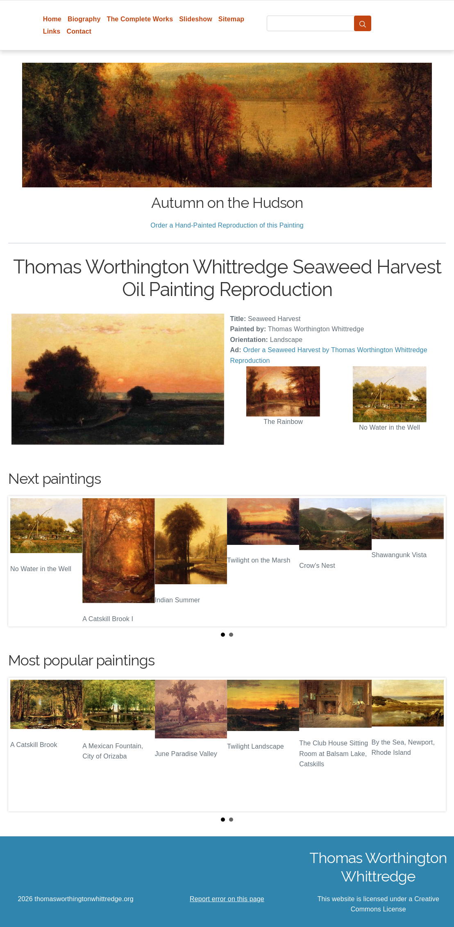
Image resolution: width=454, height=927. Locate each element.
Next (433, 561)
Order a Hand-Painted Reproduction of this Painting (227, 225)
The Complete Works (140, 19)
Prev (20, 561)
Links (52, 31)
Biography (84, 19)
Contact (78, 31)
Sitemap (231, 19)
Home (52, 19)
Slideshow (195, 19)
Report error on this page (227, 898)
